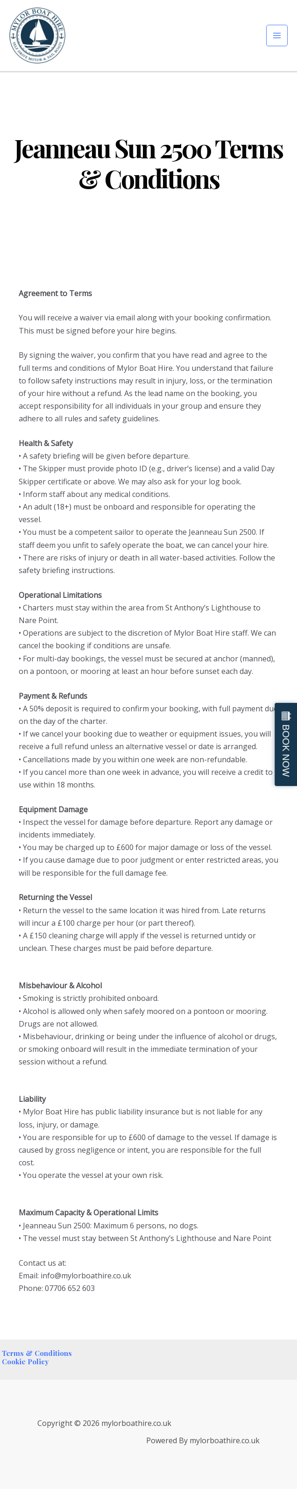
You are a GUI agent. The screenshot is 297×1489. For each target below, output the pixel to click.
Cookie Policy (24, 1361)
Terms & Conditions (36, 1353)
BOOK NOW (286, 750)
